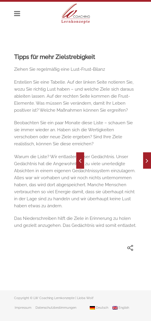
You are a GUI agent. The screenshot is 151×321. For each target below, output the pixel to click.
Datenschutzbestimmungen (55, 308)
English (120, 308)
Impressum (23, 308)
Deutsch (99, 308)
